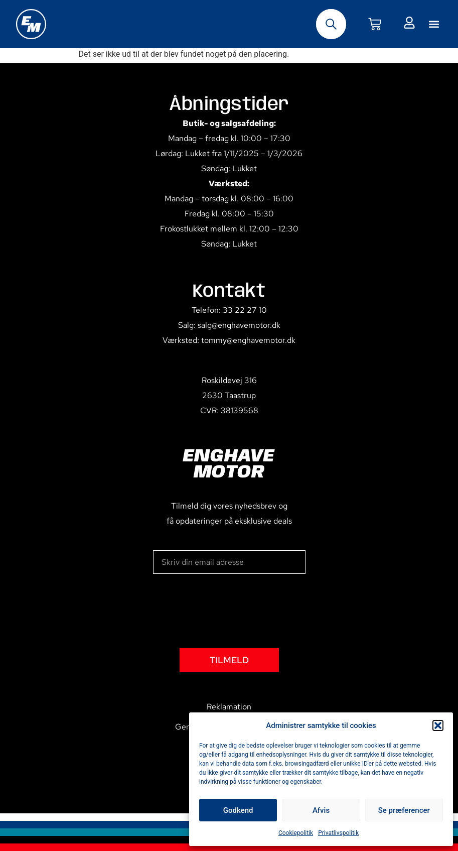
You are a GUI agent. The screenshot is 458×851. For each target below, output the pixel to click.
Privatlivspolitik (338, 832)
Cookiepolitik (295, 832)
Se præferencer (404, 810)
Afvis (321, 810)
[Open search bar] (331, 24)
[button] (438, 725)
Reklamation (229, 706)
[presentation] (229, 611)
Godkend (238, 810)
